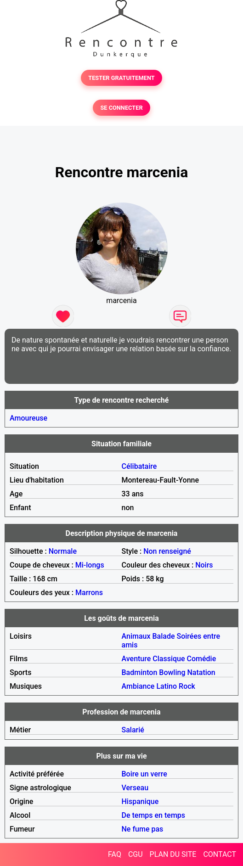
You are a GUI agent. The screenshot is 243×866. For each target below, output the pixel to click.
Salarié (133, 729)
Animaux (136, 636)
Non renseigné (167, 551)
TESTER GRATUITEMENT (121, 77)
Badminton (140, 672)
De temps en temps (154, 815)
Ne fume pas (143, 829)
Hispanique (140, 801)
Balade (163, 636)
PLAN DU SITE (173, 854)
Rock (187, 686)
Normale (63, 551)
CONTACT (219, 854)
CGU (135, 854)
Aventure (136, 658)
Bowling (172, 672)
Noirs (204, 565)
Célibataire (139, 466)
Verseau (135, 787)
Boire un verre (144, 774)
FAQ (114, 854)
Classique (169, 658)
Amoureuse (28, 418)
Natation (201, 672)
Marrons (89, 592)
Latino (166, 686)
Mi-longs (89, 565)
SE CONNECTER (121, 107)
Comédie (201, 658)
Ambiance (138, 686)
